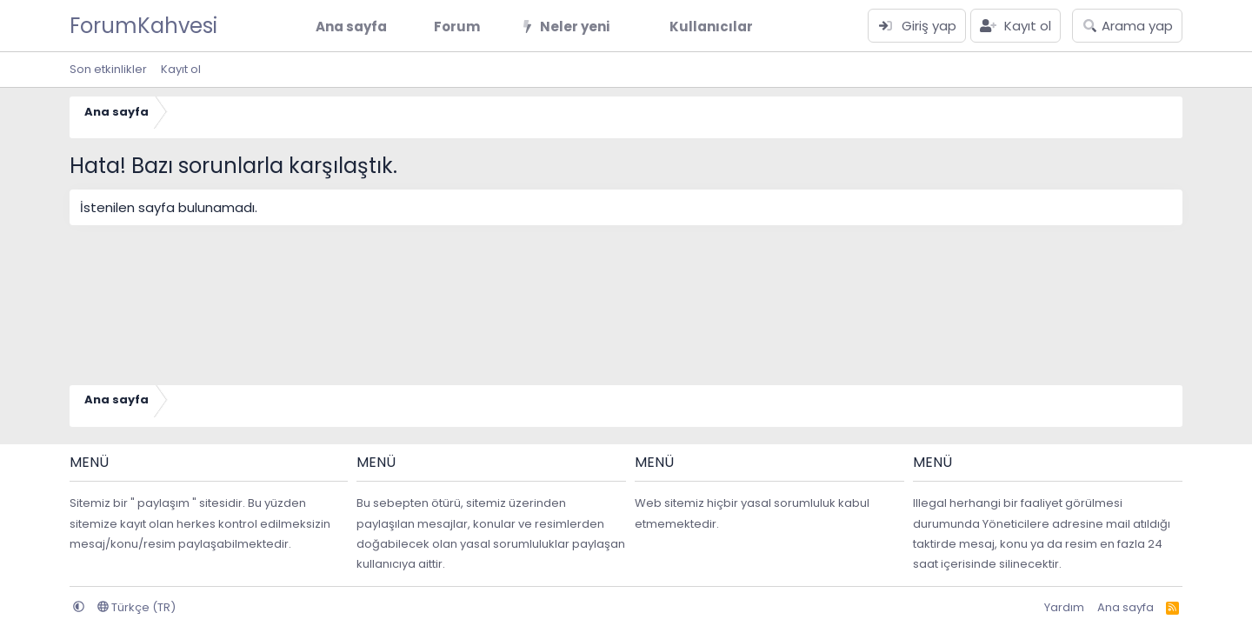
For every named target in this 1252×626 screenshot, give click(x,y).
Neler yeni (574, 26)
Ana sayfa (351, 26)
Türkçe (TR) (136, 607)
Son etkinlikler (108, 69)
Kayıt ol (181, 69)
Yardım (1064, 607)
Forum (457, 26)
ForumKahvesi (143, 25)
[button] (494, 26)
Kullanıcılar (711, 26)
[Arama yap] (1127, 26)
